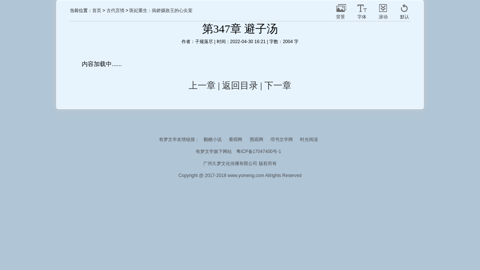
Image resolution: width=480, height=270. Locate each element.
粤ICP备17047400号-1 (258, 151)
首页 (96, 10)
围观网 (256, 139)
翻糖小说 (213, 139)
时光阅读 (309, 139)
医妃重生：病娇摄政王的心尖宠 (160, 10)
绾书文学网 (281, 139)
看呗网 (235, 139)
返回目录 (240, 85)
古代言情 (115, 10)
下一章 (277, 85)
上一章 (202, 85)
